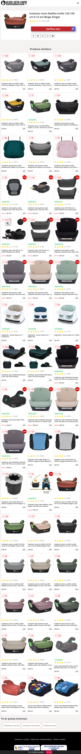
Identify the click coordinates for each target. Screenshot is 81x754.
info (24, 89)
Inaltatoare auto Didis (31, 725)
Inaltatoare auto (49, 725)
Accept (49, 752)
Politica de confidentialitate (41, 739)
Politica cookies (59, 739)
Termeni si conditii (22, 739)
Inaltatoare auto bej (12, 725)
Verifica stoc (60, 29)
